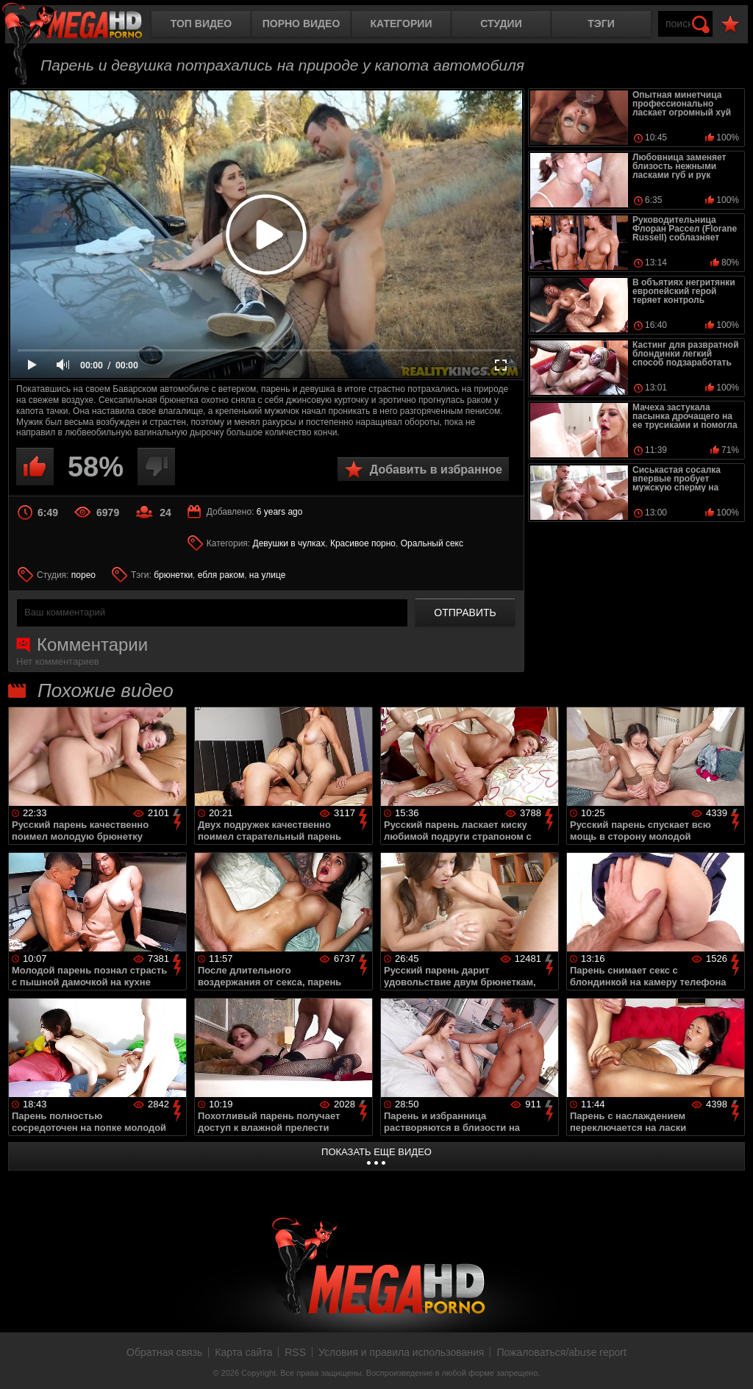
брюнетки (173, 575)
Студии (500, 23)
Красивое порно (363, 543)
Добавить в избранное (436, 469)
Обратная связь (164, 1352)
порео (83, 575)
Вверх (731, 1361)
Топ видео (201, 23)
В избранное (730, 25)
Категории (401, 23)
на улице (267, 575)
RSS (295, 1352)
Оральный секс (432, 543)
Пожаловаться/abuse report (561, 1352)
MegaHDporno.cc (84, 25)
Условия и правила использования (401, 1352)
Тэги (601, 23)
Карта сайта (243, 1352)
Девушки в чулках (289, 543)
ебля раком (221, 575)
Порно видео (301, 23)
